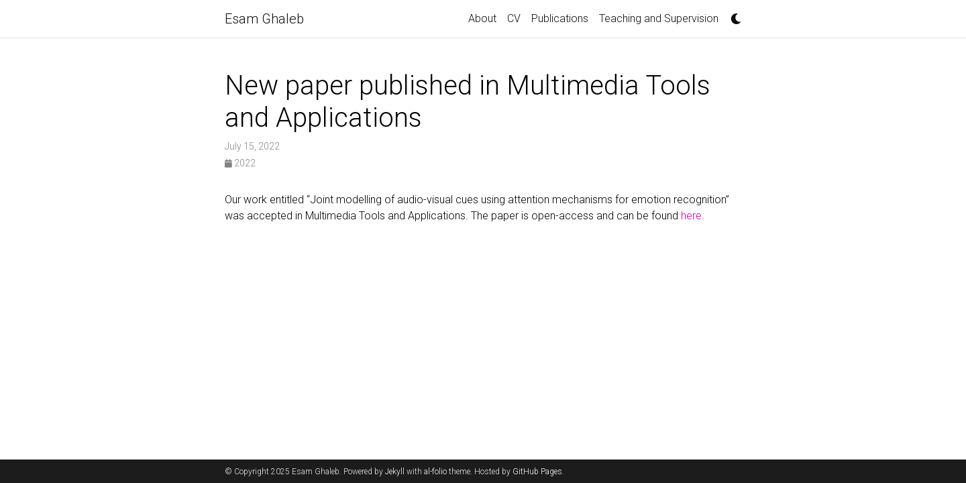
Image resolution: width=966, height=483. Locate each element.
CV (514, 18)
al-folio (435, 471)
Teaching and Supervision (658, 18)
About (482, 18)
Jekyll (395, 471)
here (691, 215)
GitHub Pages (537, 471)
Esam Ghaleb (264, 19)
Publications (559, 18)
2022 (240, 163)
